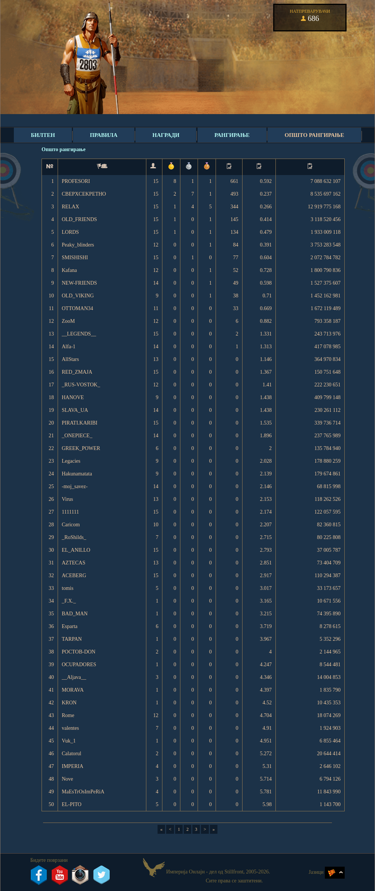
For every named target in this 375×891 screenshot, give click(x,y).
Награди (165, 135)
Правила (103, 135)
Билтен (43, 135)
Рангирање (232, 135)
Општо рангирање (314, 135)
